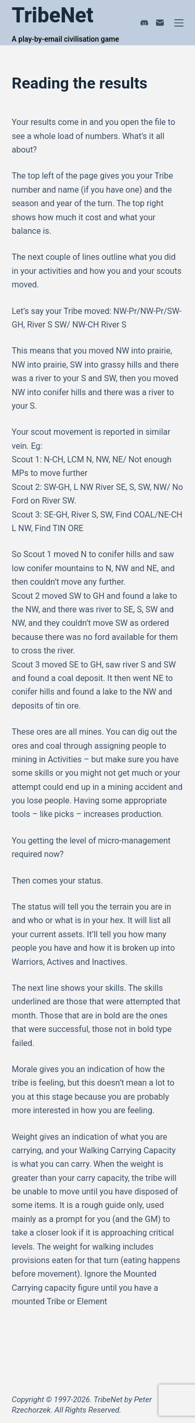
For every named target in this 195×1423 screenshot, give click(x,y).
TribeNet (53, 15)
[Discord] (144, 23)
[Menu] (179, 23)
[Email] (160, 23)
